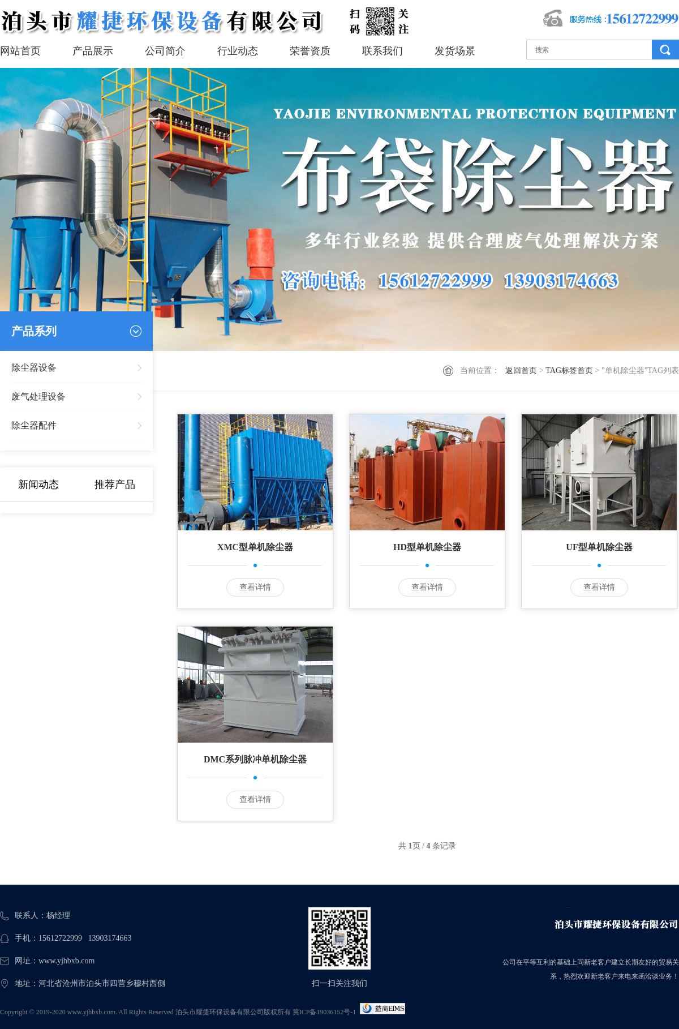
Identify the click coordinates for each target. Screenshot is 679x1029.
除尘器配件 (34, 425)
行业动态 (237, 51)
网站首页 (20, 51)
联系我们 (382, 51)
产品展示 (92, 51)
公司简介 (165, 51)
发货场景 (455, 51)
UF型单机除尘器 (599, 547)
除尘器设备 (34, 367)
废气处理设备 (38, 396)
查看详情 (255, 587)
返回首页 (521, 370)
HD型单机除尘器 (427, 547)
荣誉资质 (310, 51)
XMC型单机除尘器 (255, 547)
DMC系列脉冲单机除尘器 (255, 759)
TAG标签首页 (569, 370)
